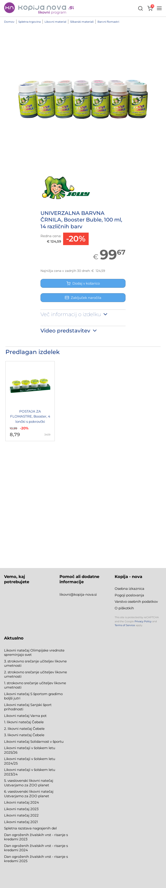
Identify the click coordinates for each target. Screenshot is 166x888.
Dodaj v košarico (83, 283)
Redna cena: (50, 236)
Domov (9, 21)
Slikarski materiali (82, 21)
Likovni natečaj (17, 822)
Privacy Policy (143, 621)
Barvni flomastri (108, 21)
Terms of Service (125, 625)
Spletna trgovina (29, 21)
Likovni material (55, 21)
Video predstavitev (69, 330)
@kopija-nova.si (83, 594)
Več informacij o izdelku (74, 314)
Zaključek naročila (83, 297)
